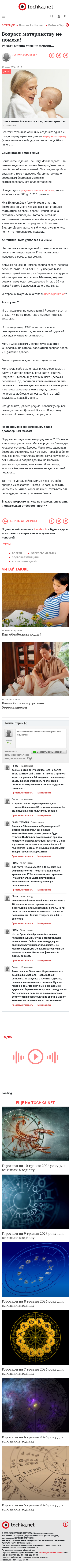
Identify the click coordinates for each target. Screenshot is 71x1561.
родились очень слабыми (37, 190)
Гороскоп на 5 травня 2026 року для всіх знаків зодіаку (33, 1507)
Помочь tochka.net (31, 25)
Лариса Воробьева (25, 54)
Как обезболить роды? (21, 634)
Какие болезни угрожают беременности (24, 705)
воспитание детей (24, 561)
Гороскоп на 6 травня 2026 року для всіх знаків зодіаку (33, 1439)
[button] (58, 16)
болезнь (17, 553)
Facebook (40, 529)
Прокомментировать (22, 793)
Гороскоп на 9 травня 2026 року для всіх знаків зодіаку (33, 1235)
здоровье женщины (25, 557)
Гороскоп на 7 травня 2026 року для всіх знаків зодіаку (33, 1371)
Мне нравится (44, 793)
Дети (6, 71)
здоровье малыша (43, 553)
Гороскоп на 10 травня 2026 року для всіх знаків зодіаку (34, 1167)
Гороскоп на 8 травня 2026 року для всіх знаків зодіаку (33, 1303)
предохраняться (54, 294)
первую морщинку (55, 136)
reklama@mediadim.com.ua (51, 1552)
